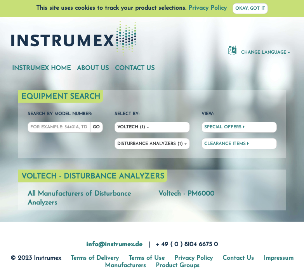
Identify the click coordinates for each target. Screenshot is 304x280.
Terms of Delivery (95, 258)
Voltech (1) (131, 127)
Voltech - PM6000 (186, 194)
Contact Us (135, 68)
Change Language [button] (257, 50)
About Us (93, 68)
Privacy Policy (207, 8)
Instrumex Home (41, 68)
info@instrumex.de (114, 245)
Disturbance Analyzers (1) (150, 144)
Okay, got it (250, 9)
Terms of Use (147, 258)
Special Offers (224, 127)
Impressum (279, 258)
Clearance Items (226, 144)
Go (96, 127)
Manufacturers (125, 265)
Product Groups (178, 265)
